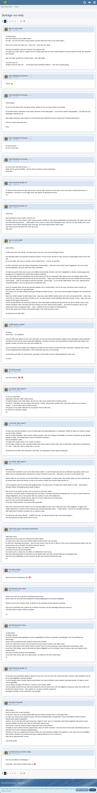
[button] (94, 2)
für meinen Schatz (15, 370)
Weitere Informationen (82, 789)
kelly (10, 30)
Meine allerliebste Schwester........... (20, 76)
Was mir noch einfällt (15, 28)
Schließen (92, 789)
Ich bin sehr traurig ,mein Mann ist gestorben (23, 529)
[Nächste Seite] (24, 21)
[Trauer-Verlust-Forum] (4, 2)
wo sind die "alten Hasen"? (17, 389)
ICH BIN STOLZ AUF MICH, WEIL (20, 752)
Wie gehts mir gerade (16, 702)
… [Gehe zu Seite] (18, 21)
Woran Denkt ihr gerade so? (18, 182)
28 (21, 21)
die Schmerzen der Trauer (17, 588)
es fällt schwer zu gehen (17, 324)
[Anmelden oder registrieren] (90, 2)
